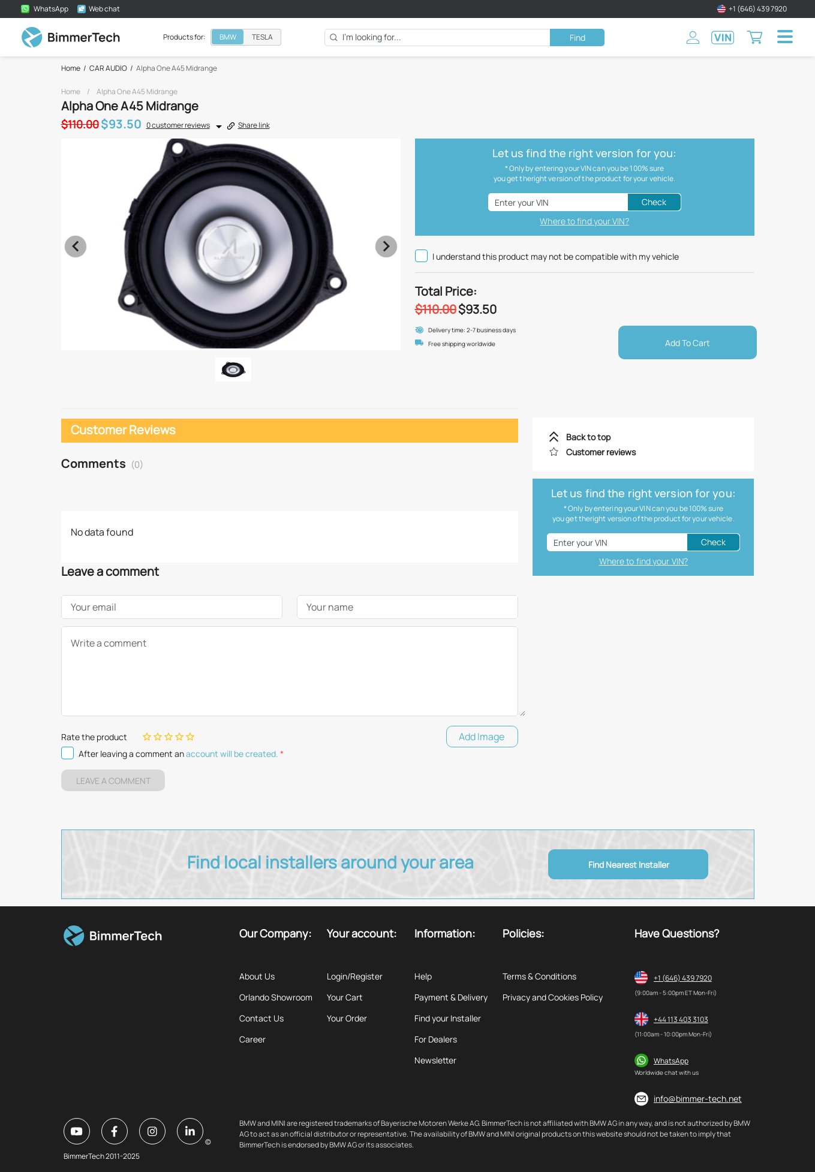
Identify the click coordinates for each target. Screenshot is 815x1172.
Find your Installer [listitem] (447, 1018)
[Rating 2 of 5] (157, 736)
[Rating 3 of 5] (168, 736)
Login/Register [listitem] (355, 976)
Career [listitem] (252, 1039)
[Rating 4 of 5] (179, 736)
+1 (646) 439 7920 (683, 978)
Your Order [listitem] (347, 1018)
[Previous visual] (75, 246)
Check (654, 202)
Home (70, 68)
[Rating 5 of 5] (190, 736)
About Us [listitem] (257, 976)
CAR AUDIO (108, 68)
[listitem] (643, 436)
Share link (248, 125)
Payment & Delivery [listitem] (451, 997)
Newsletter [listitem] (435, 1060)
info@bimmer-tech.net (698, 1098)
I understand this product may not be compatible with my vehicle (547, 256)
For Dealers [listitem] (435, 1039)
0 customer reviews (178, 125)
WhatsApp (671, 1061)
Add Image (481, 736)
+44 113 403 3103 (681, 1019)
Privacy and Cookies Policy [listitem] (553, 997)
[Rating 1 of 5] (147, 736)
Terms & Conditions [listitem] (539, 976)
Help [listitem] (423, 976)
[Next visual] (386, 246)
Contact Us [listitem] (261, 1018)
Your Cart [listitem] (345, 997)
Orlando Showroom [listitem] (275, 997)
